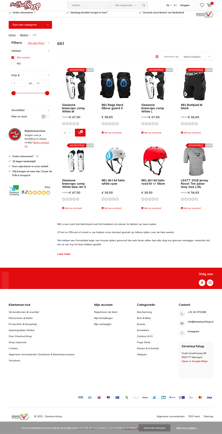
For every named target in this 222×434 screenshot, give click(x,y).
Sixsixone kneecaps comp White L (152, 111)
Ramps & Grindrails (148, 350)
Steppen (142, 356)
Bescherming (144, 314)
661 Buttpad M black (191, 109)
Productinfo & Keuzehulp (23, 326)
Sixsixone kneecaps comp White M (73, 111)
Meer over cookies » (187, 428)
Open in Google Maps (195, 363)
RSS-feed (194, 419)
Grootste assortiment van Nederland (163, 15)
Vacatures (14, 362)
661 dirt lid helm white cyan (113, 184)
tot (29, 85)
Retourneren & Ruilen (21, 320)
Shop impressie (17, 344)
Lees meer (64, 256)
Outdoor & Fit (145, 338)
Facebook (202, 284)
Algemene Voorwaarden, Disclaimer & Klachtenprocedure (42, 356)
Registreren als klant (105, 314)
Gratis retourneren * (24, 15)
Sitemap (208, 419)
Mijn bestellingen (103, 320)
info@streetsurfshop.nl (200, 324)
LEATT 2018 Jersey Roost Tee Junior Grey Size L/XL (194, 186)
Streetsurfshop (53, 419)
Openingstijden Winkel (21, 332)
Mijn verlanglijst (102, 326)
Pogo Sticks (144, 344)
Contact (13, 350)
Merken (24, 37)
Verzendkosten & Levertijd (24, 314)
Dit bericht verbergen (154, 428)
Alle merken (23, 60)
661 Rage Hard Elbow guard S (112, 109)
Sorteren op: (171, 59)
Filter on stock (30, 119)
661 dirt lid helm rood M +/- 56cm (153, 184)
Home (12, 37)
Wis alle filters (36, 45)
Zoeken (144, 5)
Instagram (210, 284)
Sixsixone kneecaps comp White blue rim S (74, 186)
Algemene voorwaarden (171, 419)
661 (19, 66)
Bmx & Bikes (144, 320)
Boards (141, 326)
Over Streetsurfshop (20, 338)
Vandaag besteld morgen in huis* (89, 15)
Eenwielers (143, 332)
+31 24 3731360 (197, 314)
